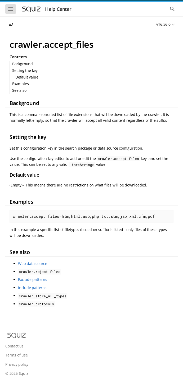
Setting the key (25, 70)
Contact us (14, 346)
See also (19, 90)
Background (22, 63)
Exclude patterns (32, 279)
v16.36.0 (163, 24)
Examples (20, 83)
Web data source (32, 263)
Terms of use (16, 355)
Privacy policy (16, 364)
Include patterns (32, 287)
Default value (26, 77)
